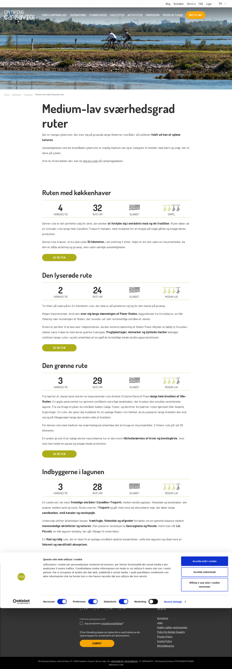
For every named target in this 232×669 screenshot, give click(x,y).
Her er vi (196, 3)
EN (85, 608)
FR (124, 608)
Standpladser (98, 15)
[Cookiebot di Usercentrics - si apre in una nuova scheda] (21, 662)
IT (98, 608)
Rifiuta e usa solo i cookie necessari (204, 645)
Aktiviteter (135, 15)
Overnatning (78, 15)
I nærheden (152, 15)
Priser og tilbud (173, 15)
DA (225, 3)
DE (111, 608)
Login (214, 3)
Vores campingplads (54, 15)
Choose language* (90, 603)
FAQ (206, 3)
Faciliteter (117, 15)
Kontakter (183, 3)
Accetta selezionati (204, 632)
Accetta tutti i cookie (205, 622)
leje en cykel (90, 161)
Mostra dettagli (173, 662)
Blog (173, 3)
